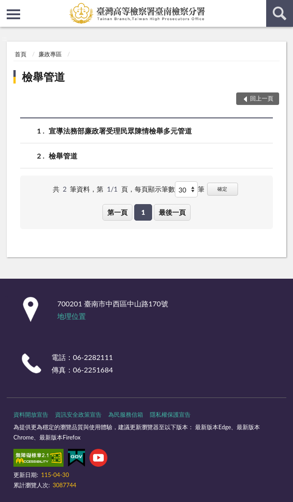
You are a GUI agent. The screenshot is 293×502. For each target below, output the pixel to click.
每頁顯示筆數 (155, 189)
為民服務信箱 (125, 414)
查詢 (279, 13)
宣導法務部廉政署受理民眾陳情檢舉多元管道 (120, 131)
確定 (222, 189)
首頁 (20, 54)
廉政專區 (50, 54)
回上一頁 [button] (261, 98)
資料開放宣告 (30, 414)
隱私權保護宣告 (170, 414)
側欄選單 (13, 14)
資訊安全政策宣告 (78, 414)
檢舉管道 (43, 76)
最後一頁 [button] (172, 212)
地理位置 (71, 316)
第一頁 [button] (117, 212)
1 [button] (143, 212)
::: (7, 6)
